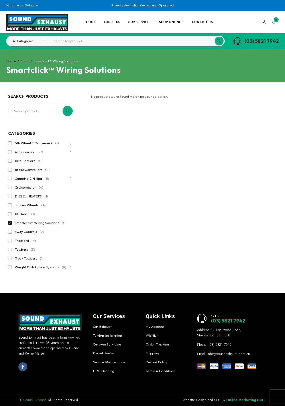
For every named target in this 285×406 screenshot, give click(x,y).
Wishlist (152, 335)
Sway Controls (29, 232)
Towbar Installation (107, 335)
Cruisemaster (29, 187)
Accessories (29, 152)
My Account (155, 326)
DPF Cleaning (103, 371)
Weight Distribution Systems (40, 267)
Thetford (25, 240)
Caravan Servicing (107, 344)
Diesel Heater (104, 353)
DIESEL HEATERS (31, 196)
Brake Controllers (32, 170)
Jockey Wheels (30, 205)
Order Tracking (157, 344)
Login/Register (264, 22)
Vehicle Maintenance (109, 362)
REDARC (25, 214)
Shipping (152, 353)
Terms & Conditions (160, 371)
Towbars (25, 249)
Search (68, 111)
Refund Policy (156, 362)
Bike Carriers (29, 161)
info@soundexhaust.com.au (228, 354)
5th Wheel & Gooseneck (37, 143)
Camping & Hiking (32, 178)
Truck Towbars (29, 258)
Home (11, 61)
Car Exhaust (102, 326)
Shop (25, 61)
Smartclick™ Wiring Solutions (41, 223)
